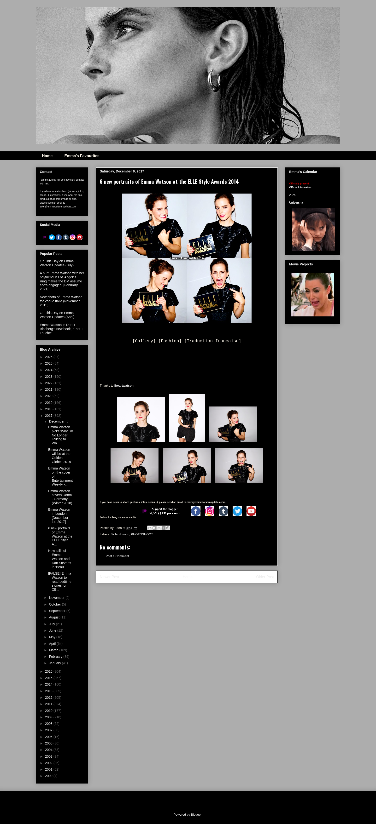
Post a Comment (117, 556)
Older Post (265, 577)
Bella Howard (120, 534)
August (54, 617)
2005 (49, 743)
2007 (49, 730)
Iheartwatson (124, 385)
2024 (49, 370)
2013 (49, 691)
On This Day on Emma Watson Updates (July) (57, 263)
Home (47, 156)
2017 (49, 416)
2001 (49, 769)
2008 (49, 724)
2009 (49, 717)
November (57, 598)
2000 (49, 776)
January (55, 663)
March (54, 650)
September (57, 611)
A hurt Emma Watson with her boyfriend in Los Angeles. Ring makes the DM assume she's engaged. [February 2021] (62, 281)
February (56, 656)
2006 (49, 737)
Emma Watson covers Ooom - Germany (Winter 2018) (60, 497)
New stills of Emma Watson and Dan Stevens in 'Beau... (59, 559)
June (53, 630)
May (52, 637)
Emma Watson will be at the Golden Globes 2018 (59, 456)
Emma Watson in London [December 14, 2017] (59, 515)
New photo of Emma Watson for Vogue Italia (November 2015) (61, 301)
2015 (49, 678)
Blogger (196, 814)
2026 (49, 357)
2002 (49, 763)
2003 (49, 756)
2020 (49, 396)
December (57, 421)
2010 (49, 711)
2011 (49, 704)
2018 (49, 409)
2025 (49, 363)
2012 (49, 697)
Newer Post (109, 577)
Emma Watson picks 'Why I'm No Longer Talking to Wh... (60, 435)
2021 (49, 389)
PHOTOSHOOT (142, 534)
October (55, 604)
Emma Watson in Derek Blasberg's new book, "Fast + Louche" (61, 329)
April (53, 644)
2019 (49, 403)
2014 (49, 684)
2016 (49, 671)
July (52, 624)
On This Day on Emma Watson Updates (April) (57, 315)
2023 (49, 376)
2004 (49, 750)
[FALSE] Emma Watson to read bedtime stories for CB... (59, 581)
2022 (49, 383)
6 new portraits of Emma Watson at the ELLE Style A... (60, 536)
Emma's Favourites (81, 156)
